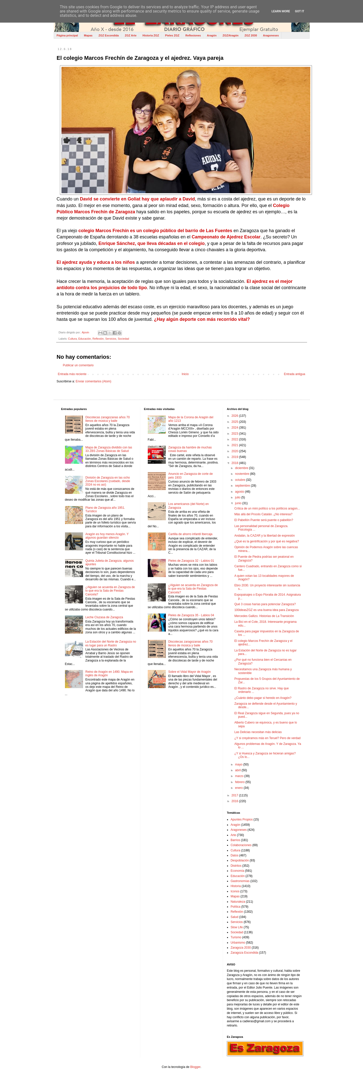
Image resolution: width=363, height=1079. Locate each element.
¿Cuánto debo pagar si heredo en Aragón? (263, 698)
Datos (234, 855)
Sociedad (123, 338)
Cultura (72, 338)
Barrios (235, 840)
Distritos (236, 865)
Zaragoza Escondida (244, 952)
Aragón (212, 35)
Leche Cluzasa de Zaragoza (104, 617)
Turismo (236, 937)
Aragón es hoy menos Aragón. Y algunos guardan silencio (106, 535)
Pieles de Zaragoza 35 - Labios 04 (191, 615)
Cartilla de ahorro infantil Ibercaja (190, 534)
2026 (235, 416)
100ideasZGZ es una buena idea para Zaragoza (266, 610)
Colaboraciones (241, 845)
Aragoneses (271, 35)
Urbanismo (238, 942)
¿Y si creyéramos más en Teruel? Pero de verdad (267, 738)
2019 (235, 457)
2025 (235, 422)
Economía (237, 870)
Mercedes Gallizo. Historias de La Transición (264, 616)
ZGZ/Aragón (231, 35)
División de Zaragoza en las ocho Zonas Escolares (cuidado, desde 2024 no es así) (107, 481)
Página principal (67, 35)
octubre (240, 480)
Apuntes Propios (242, 819)
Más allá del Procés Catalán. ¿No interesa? (263, 514)
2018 (235, 463)
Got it (299, 11)
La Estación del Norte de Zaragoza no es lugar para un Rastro (110, 643)
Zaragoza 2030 (241, 947)
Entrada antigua (294, 374)
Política (235, 906)
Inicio (185, 374)
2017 (235, 795)
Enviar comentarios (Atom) (93, 381)
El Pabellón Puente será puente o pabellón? (263, 520)
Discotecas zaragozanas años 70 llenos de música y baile (107, 419)
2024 (235, 427)
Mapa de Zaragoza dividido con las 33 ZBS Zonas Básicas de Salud (108, 449)
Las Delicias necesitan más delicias (258, 732)
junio (238, 503)
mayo (239, 764)
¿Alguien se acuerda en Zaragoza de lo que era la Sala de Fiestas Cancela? (110, 590)
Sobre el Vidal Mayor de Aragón (189, 672)
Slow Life (237, 927)
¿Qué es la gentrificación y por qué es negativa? (266, 541)
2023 (235, 433)
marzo (239, 776)
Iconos (235, 891)
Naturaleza (238, 901)
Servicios (110, 338)
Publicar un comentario (78, 365)
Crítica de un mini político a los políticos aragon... (267, 508)
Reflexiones (193, 35)
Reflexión (98, 338)
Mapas (88, 35)
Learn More (280, 11)
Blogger (195, 1067)
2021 (235, 445)
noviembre (242, 474)
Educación (84, 338)
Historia (236, 886)
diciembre (242, 468)
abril (238, 770)
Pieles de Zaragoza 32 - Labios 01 (191, 560)
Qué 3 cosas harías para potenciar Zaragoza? (265, 604)
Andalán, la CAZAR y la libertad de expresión (264, 535)
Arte (233, 835)
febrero (240, 782)
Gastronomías (240, 881)
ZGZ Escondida (109, 35)
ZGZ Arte (130, 35)
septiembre (243, 485)
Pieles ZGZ (172, 35)
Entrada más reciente (72, 374)
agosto (240, 491)
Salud (234, 917)
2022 (235, 439)
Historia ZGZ (150, 35)
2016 (235, 801)
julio (238, 497)
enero (239, 788)
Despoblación (240, 860)
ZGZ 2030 (251, 35)
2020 (235, 451)
